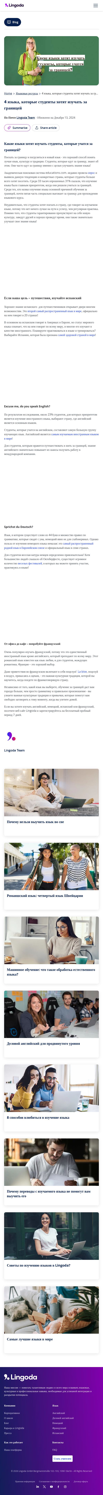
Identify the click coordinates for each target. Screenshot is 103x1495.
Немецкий (57, 1423)
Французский (59, 1428)
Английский (58, 1413)
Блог (6, 1423)
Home (8, 93)
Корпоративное (12, 1413)
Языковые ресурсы (27, 93)
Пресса (8, 1433)
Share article (46, 128)
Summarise (17, 128)
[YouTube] (51, 1486)
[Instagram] (65, 1486)
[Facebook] (58, 1486)
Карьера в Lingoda (14, 1428)
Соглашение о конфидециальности (54, 1481)
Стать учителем (62, 1458)
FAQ (54, 1450)
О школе (8, 1418)
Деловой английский (63, 1418)
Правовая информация (25, 1481)
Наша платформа (13, 1450)
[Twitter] (44, 1486)
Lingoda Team (26, 117)
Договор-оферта (81, 1481)
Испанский (58, 1433)
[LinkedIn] (37, 1486)
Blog (12, 22)
